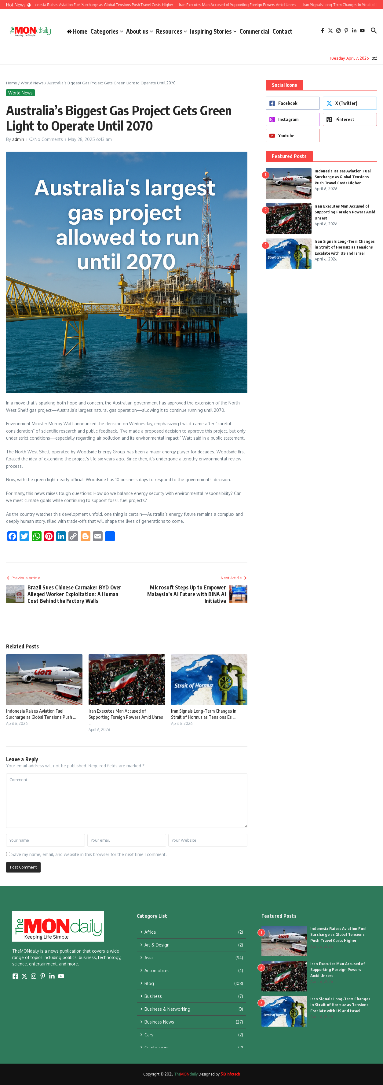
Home (11, 82)
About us (139, 31)
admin (18, 139)
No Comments (49, 139)
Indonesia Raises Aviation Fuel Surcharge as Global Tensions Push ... (41, 714)
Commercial (254, 31)
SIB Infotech (230, 1074)
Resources (171, 31)
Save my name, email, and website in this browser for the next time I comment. (89, 854)
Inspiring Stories (213, 31)
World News (32, 82)
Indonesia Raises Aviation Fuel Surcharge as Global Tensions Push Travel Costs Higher (343, 176)
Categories (106, 31)
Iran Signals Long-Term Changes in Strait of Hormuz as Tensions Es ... (203, 714)
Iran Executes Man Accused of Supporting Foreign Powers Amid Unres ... (126, 716)
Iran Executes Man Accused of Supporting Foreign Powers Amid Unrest (345, 212)
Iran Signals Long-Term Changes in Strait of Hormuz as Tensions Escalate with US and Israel (344, 247)
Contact (282, 31)
